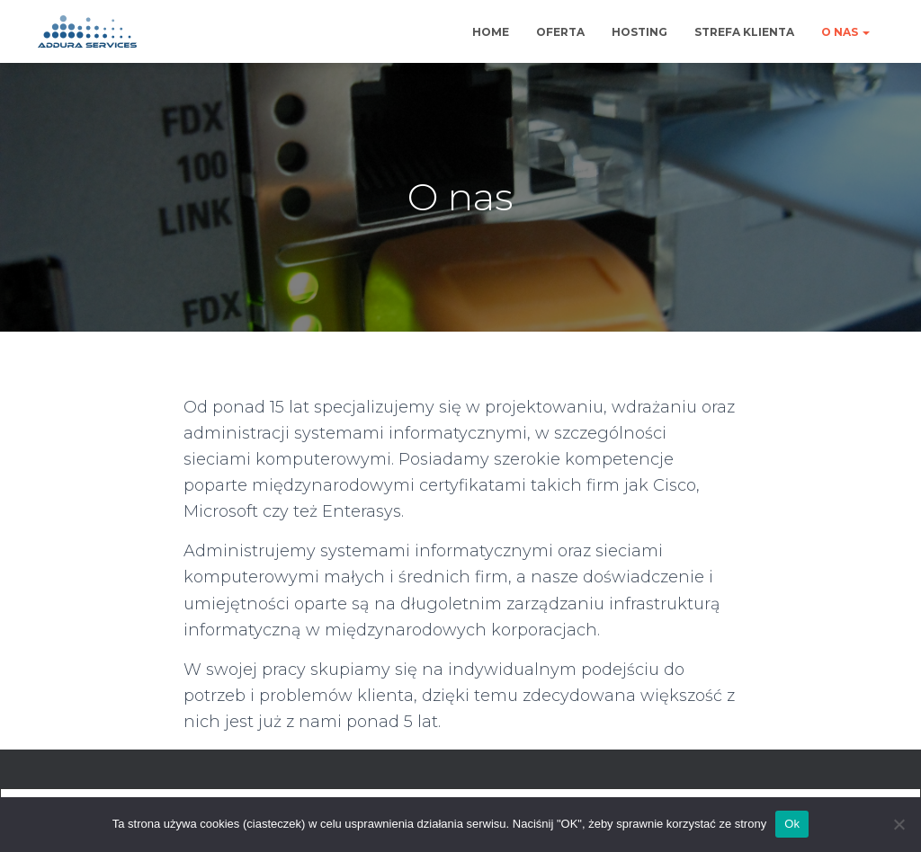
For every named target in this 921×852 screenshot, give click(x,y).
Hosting (639, 32)
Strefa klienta (744, 32)
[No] (899, 824)
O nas (845, 32)
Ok (792, 823)
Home (490, 32)
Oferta (560, 32)
